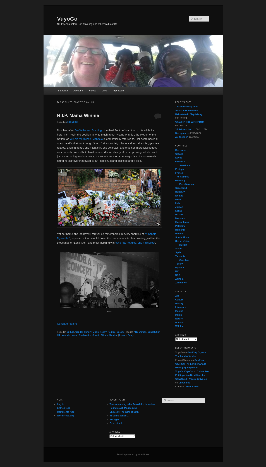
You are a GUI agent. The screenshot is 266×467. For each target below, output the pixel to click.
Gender (79, 332)
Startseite (63, 90)
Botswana (180, 150)
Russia (183, 244)
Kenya (178, 210)
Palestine (180, 226)
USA (177, 275)
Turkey (179, 263)
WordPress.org (65, 415)
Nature (179, 318)
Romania (180, 229)
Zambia (179, 279)
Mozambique (182, 222)
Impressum (118, 90)
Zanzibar (184, 260)
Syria (178, 252)
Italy (177, 203)
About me (78, 90)
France (179, 173)
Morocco (180, 218)
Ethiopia (179, 169)
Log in (60, 404)
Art (177, 296)
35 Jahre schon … (185, 129)
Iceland (179, 195)
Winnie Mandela (109, 335)
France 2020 (192, 386)
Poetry (103, 332)
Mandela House (69, 335)
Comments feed (66, 412)
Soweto (96, 335)
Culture (70, 332)
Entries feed (63, 408)
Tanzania (180, 256)
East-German (186, 184)
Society (120, 332)
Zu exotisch (181, 137)
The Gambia (182, 176)
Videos (92, 90)
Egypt (178, 157)
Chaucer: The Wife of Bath (189, 121)
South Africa (85, 335)
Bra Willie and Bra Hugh (89, 130)
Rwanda (179, 233)
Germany (180, 180)
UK (177, 271)
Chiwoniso (203, 371)
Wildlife (179, 326)
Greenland (181, 188)
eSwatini (180, 161)
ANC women (140, 332)
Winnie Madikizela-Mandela (86, 138)
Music (96, 332)
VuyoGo (67, 19)
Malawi (179, 214)
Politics (112, 332)
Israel (178, 199)
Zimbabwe (181, 282)
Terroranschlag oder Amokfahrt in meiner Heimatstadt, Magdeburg (189, 110)
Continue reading (69, 323)
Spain (178, 248)
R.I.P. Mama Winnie (78, 115)
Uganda (179, 267)
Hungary (180, 191)
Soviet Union (182, 241)
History (87, 332)
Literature (180, 307)
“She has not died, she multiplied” (135, 242)
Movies (179, 311)
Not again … (182, 133)
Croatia (179, 154)
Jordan (179, 207)
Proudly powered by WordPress (133, 454)
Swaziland (185, 165)
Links (104, 90)
